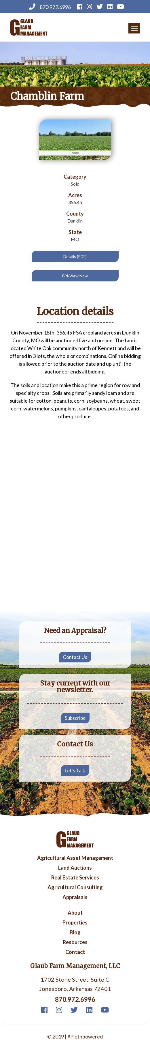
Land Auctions (75, 868)
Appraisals (75, 897)
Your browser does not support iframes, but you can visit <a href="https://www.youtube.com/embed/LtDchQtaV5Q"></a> (75, 568)
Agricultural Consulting (75, 887)
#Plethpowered (85, 1036)
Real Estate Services (75, 878)
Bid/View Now (75, 275)
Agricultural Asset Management (75, 858)
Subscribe (75, 718)
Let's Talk (75, 770)
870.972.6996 (50, 6)
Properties (75, 923)
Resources (75, 942)
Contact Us (75, 657)
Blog (75, 932)
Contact (75, 952)
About (75, 913)
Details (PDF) (75, 256)
